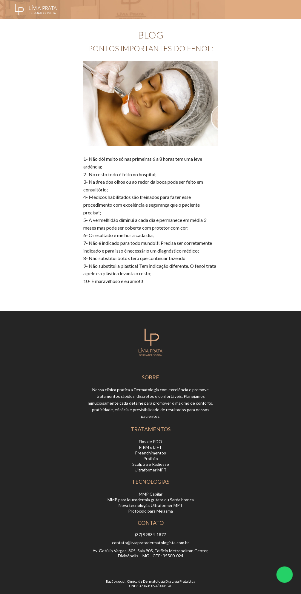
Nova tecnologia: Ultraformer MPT (151, 505)
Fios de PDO (150, 441)
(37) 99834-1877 (150, 534)
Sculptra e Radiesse (150, 464)
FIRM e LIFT (150, 447)
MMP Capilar (150, 493)
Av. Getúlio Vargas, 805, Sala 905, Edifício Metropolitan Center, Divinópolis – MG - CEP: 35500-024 (150, 553)
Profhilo (150, 458)
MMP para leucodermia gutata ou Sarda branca (151, 499)
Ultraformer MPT (151, 469)
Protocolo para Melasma (150, 510)
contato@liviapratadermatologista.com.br (150, 542)
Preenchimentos (150, 452)
